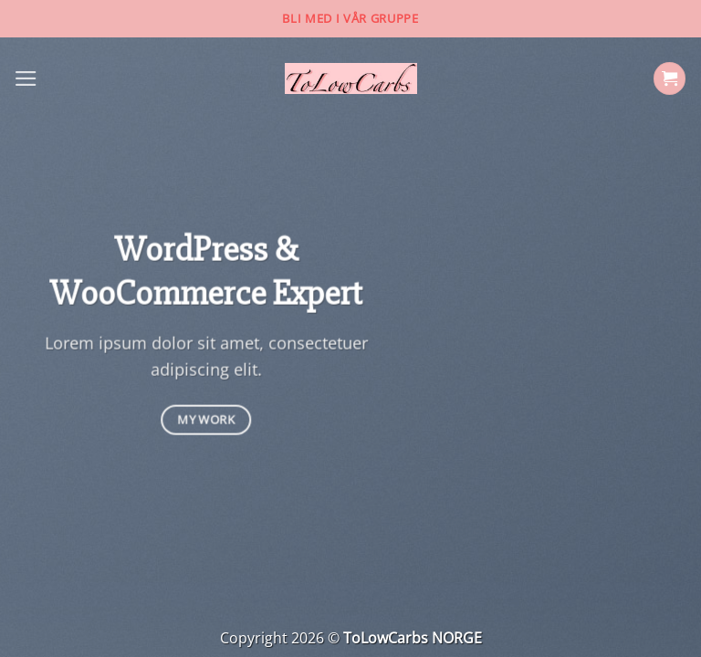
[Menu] (26, 78)
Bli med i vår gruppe (350, 18)
